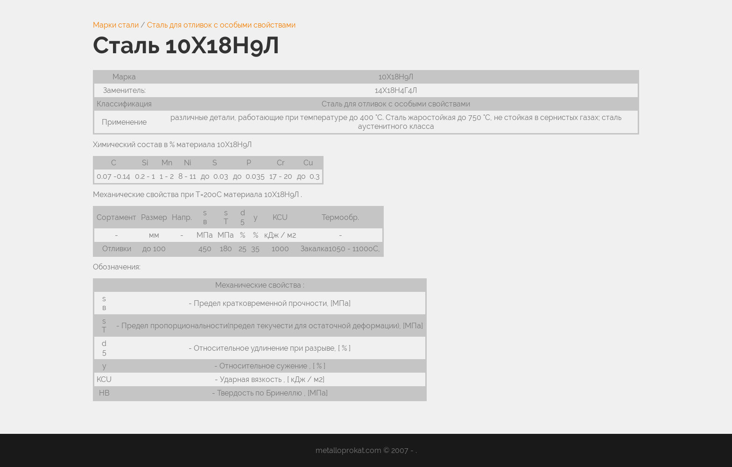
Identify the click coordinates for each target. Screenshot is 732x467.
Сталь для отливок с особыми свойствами (221, 25)
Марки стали (116, 25)
